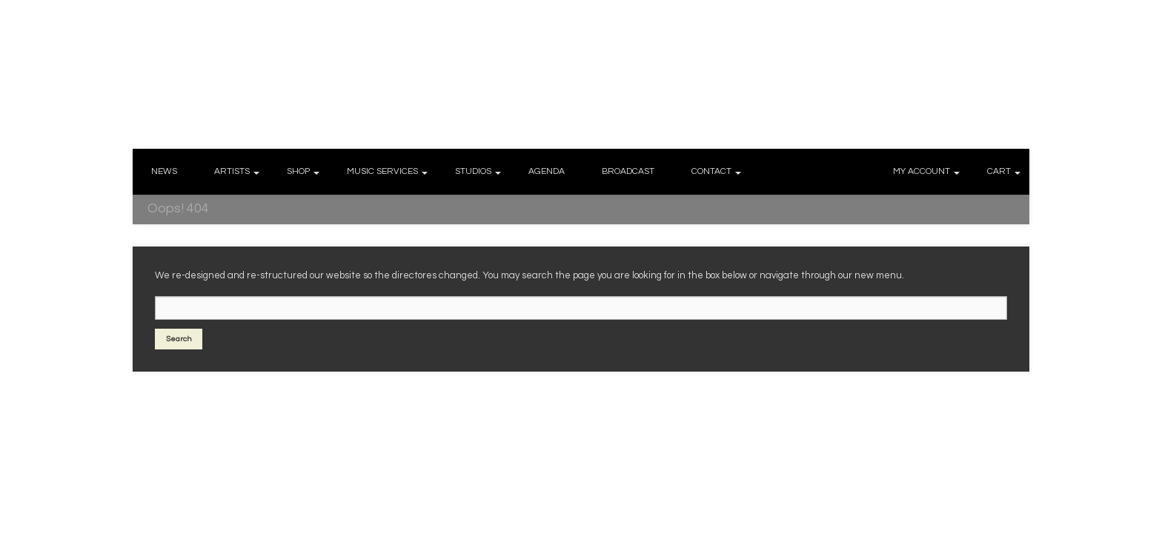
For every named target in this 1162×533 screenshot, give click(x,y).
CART (999, 171)
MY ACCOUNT (921, 171)
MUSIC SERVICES (382, 171)
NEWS (164, 171)
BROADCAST (628, 171)
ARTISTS (232, 171)
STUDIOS (473, 171)
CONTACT (711, 171)
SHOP (298, 171)
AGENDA (546, 171)
